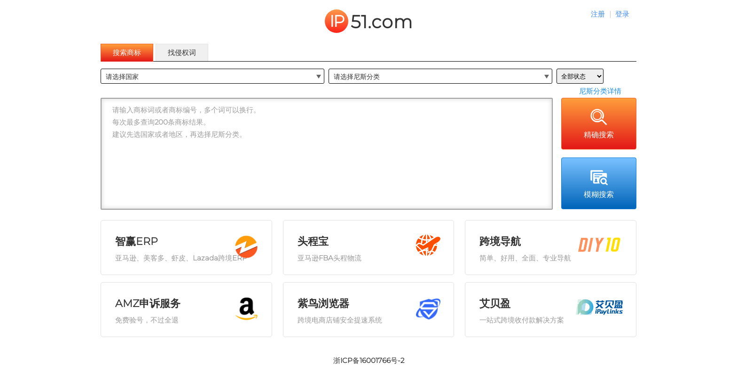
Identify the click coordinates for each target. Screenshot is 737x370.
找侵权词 (182, 52)
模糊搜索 (599, 182)
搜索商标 (127, 52)
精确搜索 (599, 123)
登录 (622, 13)
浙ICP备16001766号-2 (368, 360)
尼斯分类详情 (600, 91)
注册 (598, 13)
